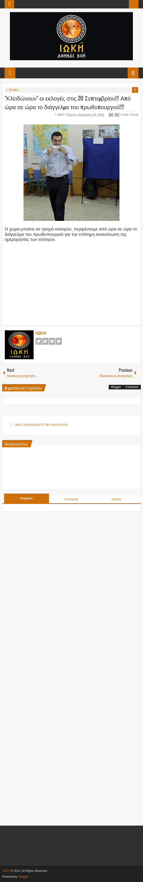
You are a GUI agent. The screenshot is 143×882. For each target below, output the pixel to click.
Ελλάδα (13, 90)
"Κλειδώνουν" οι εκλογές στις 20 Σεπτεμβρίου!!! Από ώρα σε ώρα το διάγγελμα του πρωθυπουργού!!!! (68, 102)
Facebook (39, 341)
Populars (26, 498)
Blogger (116, 387)
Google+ (52, 341)
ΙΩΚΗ (61, 114)
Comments (71, 499)
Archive (116, 499)
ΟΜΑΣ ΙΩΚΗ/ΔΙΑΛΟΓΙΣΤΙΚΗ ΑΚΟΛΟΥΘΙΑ (41, 425)
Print (124, 114)
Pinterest (59, 341)
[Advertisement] (71, 286)
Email (133, 114)
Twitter (45, 341)
